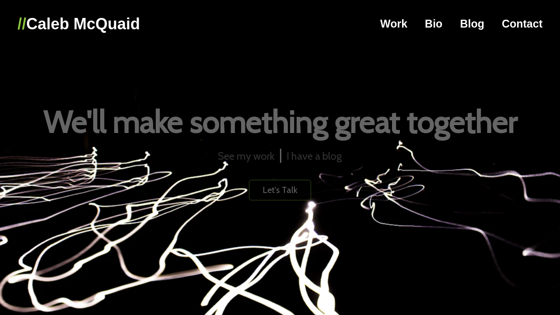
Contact (522, 24)
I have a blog (314, 156)
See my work (246, 156)
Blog (472, 24)
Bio (433, 24)
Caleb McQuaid (83, 24)
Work (393, 24)
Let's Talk (280, 190)
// (22, 24)
